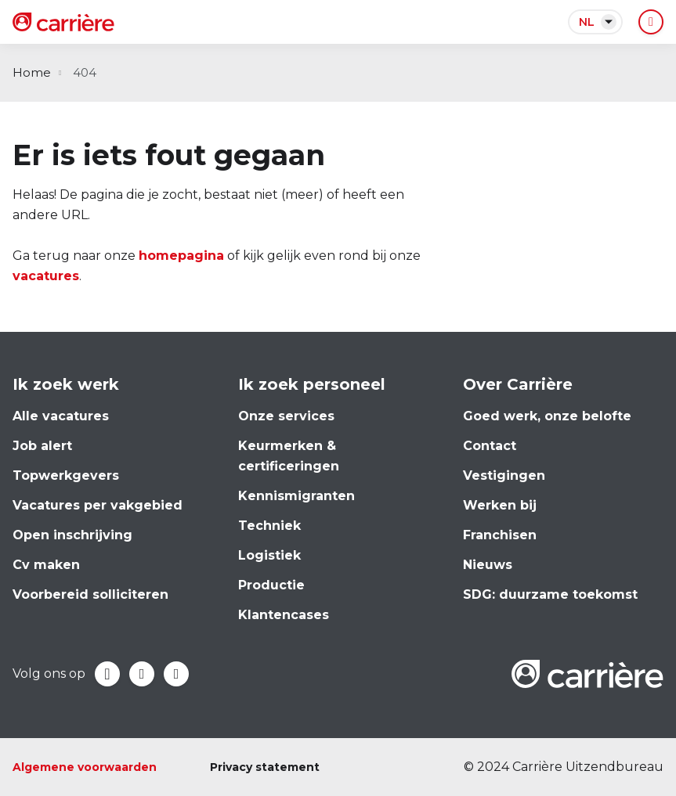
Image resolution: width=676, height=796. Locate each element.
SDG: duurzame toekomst (550, 594)
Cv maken (46, 564)
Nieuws (487, 564)
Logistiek (269, 555)
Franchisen (500, 535)
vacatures (46, 275)
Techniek (269, 525)
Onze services (286, 416)
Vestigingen (504, 475)
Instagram (176, 673)
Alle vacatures (61, 416)
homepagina (181, 255)
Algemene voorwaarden (85, 767)
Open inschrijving (72, 535)
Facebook (107, 673)
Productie (271, 585)
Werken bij (500, 505)
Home (32, 72)
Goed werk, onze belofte (547, 416)
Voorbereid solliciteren (90, 594)
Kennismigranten (296, 495)
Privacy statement (265, 767)
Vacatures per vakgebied (98, 505)
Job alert (42, 445)
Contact (489, 445)
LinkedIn (141, 673)
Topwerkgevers (66, 475)
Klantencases (283, 614)
